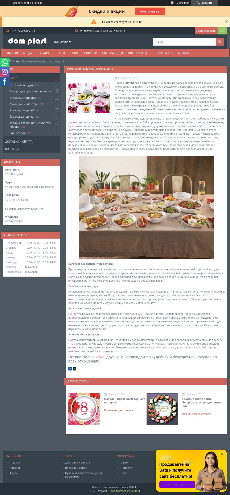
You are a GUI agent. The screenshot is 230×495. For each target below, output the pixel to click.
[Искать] (220, 42)
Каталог (44, 53)
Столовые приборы (22, 97)
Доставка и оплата (19, 141)
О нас (63, 53)
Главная (12, 53)
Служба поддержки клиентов (125, 53)
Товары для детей (21, 110)
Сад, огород (17, 133)
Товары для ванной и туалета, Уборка (30, 124)
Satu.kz (133, 487)
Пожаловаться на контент (124, 491)
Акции (28, 53)
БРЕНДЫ (184, 53)
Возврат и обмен (76, 467)
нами (99, 357)
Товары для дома (21, 116)
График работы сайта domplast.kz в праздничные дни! (201, 402)
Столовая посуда (21, 85)
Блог (75, 53)
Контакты (165, 53)
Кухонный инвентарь (23, 104)
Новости (90, 53)
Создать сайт (21, 2)
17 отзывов (182, 2)
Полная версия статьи (117, 410)
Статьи (14, 61)
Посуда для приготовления (28, 91)
